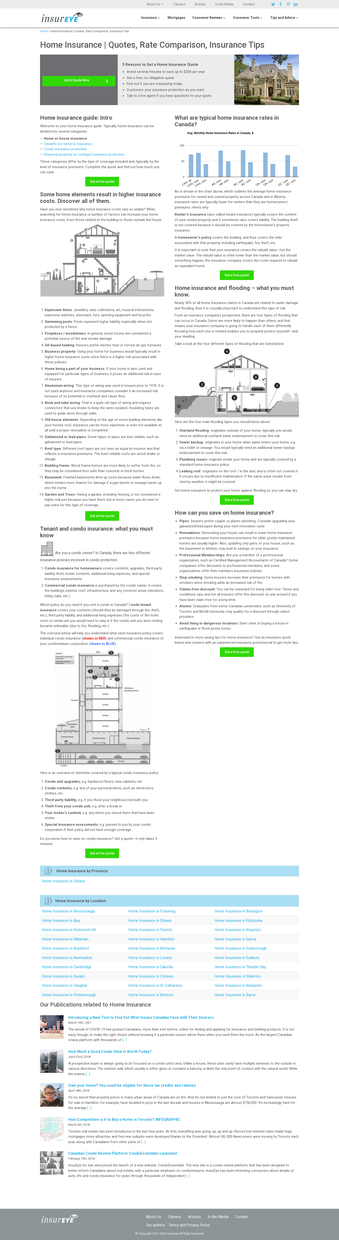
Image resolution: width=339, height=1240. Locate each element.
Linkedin (296, 4)
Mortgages (176, 18)
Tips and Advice (282, 18)
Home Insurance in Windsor (151, 995)
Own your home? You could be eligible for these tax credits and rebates (132, 1085)
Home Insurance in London (150, 958)
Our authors (155, 1225)
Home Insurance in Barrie (235, 995)
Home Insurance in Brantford (65, 948)
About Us (153, 4)
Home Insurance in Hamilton (151, 939)
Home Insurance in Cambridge (66, 967)
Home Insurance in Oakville (150, 967)
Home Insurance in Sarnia (235, 939)
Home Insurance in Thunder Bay (240, 967)
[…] (124, 1040)
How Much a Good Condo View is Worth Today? (110, 1051)
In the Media (224, 4)
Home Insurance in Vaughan (64, 985)
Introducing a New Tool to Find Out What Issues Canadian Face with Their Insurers (141, 1017)
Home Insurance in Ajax (61, 920)
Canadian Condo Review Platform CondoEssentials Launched (122, 1153)
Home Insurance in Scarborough (240, 948)
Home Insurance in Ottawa (149, 920)
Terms (174, 1225)
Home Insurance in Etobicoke (238, 920)
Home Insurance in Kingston (237, 930)
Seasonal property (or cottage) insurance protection (84, 154)
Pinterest (288, 4)
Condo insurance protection (65, 149)
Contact (249, 4)
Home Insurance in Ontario (63, 881)
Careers (179, 4)
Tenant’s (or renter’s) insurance (68, 144)
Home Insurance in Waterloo (237, 976)
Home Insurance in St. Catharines (155, 985)
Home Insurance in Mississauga (68, 911)
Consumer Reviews (207, 18)
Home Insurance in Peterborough (69, 995)
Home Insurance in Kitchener (151, 948)
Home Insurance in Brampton (238, 985)
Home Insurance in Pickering (151, 911)
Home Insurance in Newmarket (67, 958)
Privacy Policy (198, 1225)
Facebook (281, 4)
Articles (200, 4)
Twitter (273, 4)
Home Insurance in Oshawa (150, 976)
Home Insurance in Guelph (63, 976)
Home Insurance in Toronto (150, 930)
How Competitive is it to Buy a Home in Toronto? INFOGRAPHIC (124, 1119)
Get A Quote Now (76, 80)
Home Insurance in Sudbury (236, 958)
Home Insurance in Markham (65, 939)
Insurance (149, 18)
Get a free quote (102, 181)
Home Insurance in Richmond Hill (69, 930)
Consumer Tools (246, 18)
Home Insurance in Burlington (238, 911)
